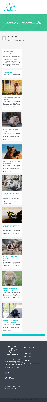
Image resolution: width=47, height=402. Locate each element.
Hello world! (7, 72)
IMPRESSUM (26, 399)
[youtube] (8, 373)
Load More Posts (23, 334)
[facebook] (6, 373)
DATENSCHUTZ (33, 399)
